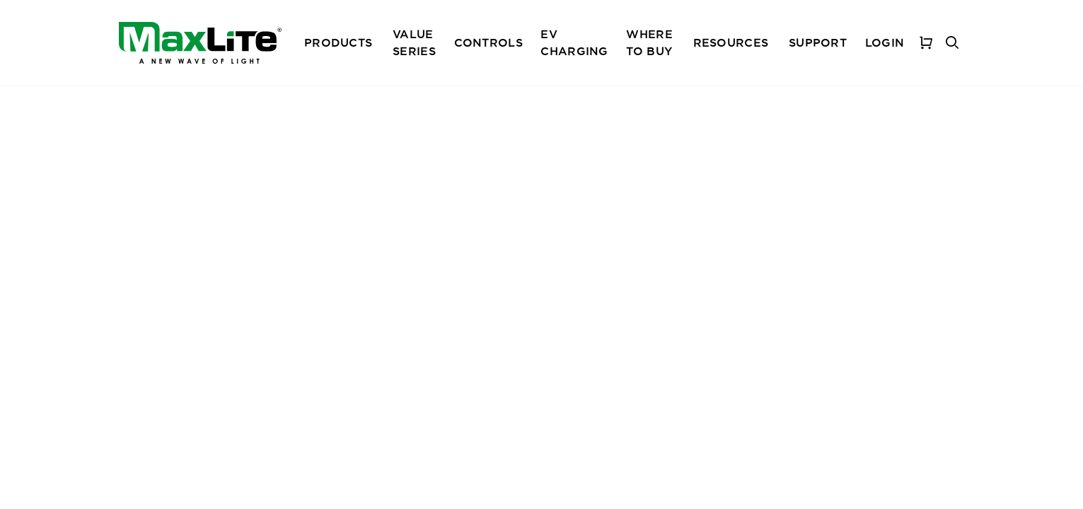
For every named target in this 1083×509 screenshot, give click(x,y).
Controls (488, 42)
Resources (731, 42)
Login (884, 42)
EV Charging (574, 42)
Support (818, 42)
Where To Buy (649, 42)
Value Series (414, 42)
